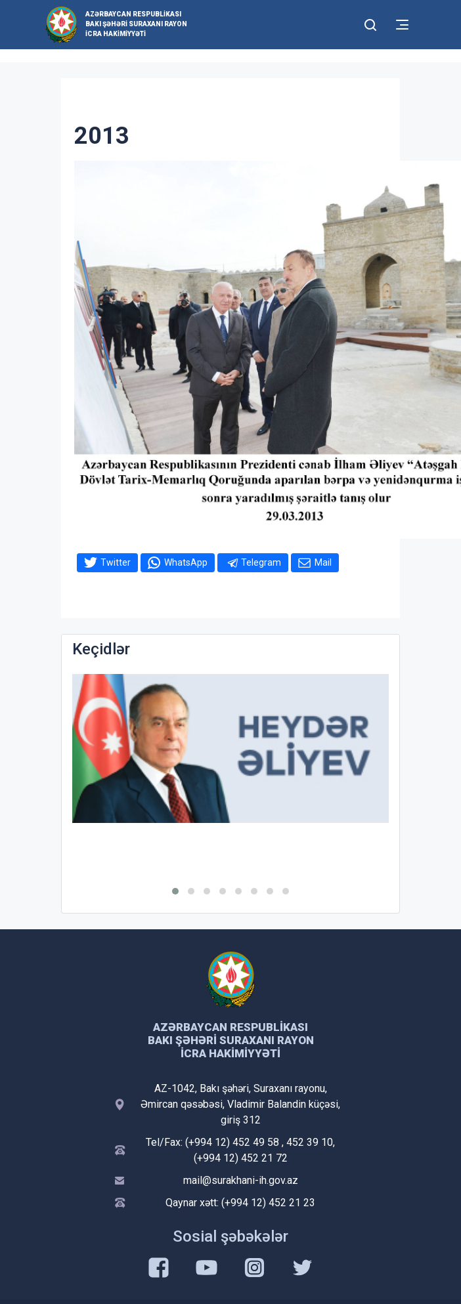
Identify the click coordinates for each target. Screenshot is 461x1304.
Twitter (115, 562)
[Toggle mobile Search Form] (370, 23)
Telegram (261, 562)
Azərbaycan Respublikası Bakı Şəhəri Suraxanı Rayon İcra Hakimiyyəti (136, 24)
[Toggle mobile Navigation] (402, 24)
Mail (323, 562)
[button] (175, 891)
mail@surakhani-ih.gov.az (240, 1180)
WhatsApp (186, 562)
